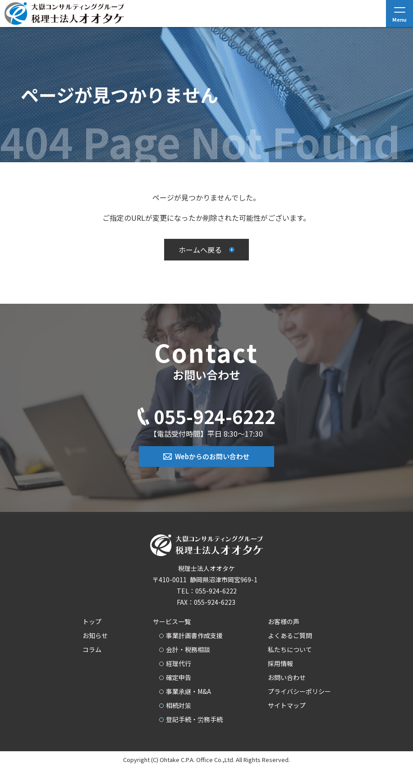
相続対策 (178, 704)
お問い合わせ (287, 676)
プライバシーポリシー (299, 690)
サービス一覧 (172, 620)
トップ (92, 620)
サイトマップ (287, 704)
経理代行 (178, 662)
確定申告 (178, 676)
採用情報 (280, 662)
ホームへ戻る (200, 249)
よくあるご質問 (290, 634)
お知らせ (95, 634)
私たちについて (290, 648)
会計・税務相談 (188, 648)
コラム (92, 648)
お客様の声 (283, 620)
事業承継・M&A (188, 690)
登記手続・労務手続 (194, 718)
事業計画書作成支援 (194, 634)
